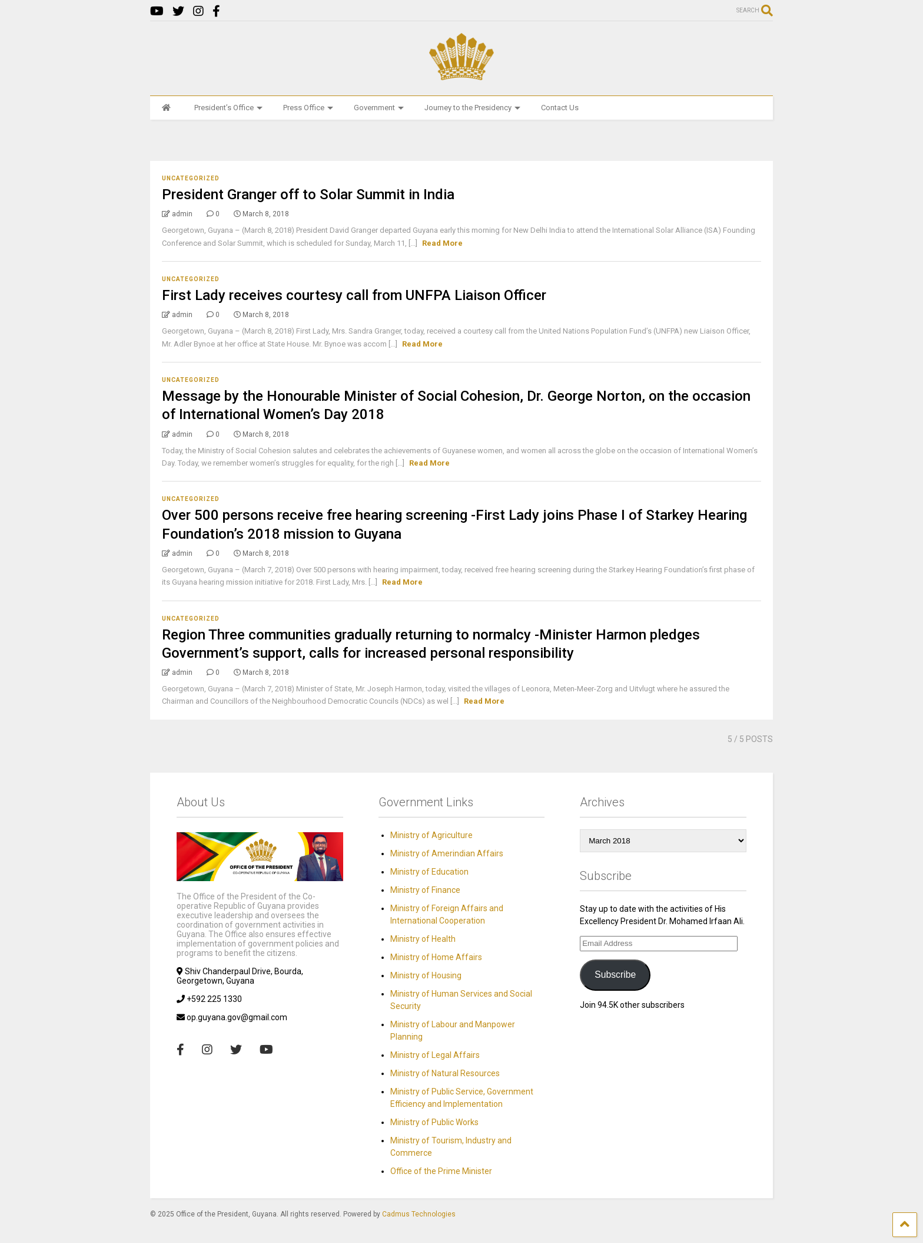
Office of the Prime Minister (441, 1171)
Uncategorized (191, 178)
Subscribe (615, 975)
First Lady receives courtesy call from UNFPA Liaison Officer (354, 295)
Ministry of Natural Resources (445, 1073)
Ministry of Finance (425, 890)
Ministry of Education (429, 871)
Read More (442, 243)
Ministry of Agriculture (431, 835)
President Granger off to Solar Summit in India (308, 194)
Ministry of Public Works (434, 1122)
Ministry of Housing (426, 975)
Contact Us (560, 107)
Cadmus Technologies (419, 1214)
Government (379, 107)
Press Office (308, 107)
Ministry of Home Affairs (436, 957)
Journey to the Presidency (472, 107)
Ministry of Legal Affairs (435, 1055)
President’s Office (228, 107)
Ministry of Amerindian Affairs (446, 853)
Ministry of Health (423, 939)
